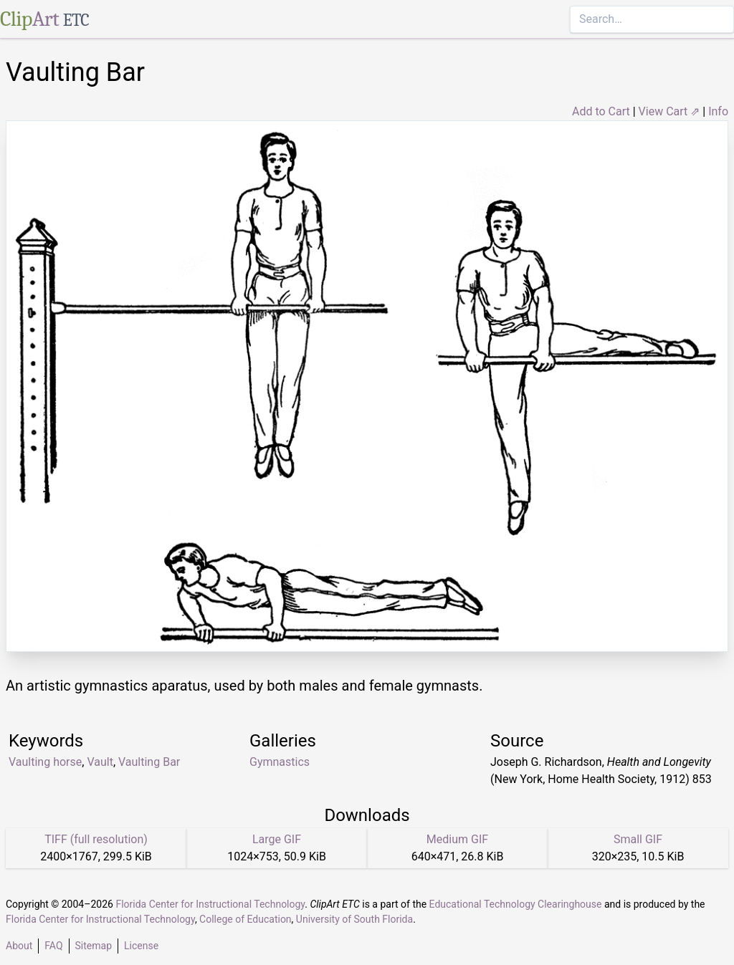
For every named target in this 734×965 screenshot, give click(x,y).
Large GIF (276, 839)
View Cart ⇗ (669, 111)
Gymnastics (279, 762)
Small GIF (638, 839)
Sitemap (93, 945)
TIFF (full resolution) (96, 839)
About (19, 945)
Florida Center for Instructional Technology (210, 904)
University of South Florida (354, 919)
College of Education (245, 919)
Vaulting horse (45, 762)
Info (718, 111)
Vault (100, 762)
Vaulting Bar (149, 762)
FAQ (53, 945)
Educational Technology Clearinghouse (515, 904)
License (141, 945)
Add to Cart (601, 111)
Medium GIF (457, 839)
